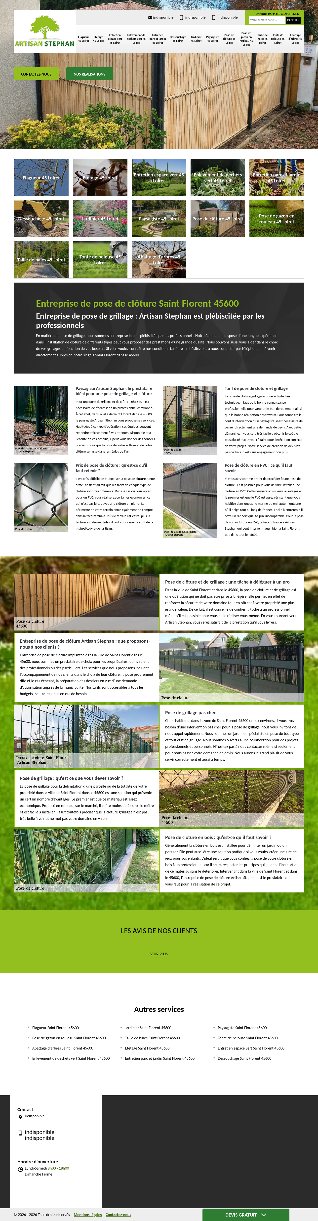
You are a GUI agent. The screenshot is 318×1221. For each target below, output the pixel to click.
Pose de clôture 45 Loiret (229, 38)
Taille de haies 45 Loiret (262, 38)
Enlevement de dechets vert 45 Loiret (136, 38)
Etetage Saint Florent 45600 (147, 1048)
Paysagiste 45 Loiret (212, 39)
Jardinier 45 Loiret (196, 39)
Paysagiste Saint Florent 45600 (242, 1027)
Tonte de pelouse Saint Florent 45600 (248, 1038)
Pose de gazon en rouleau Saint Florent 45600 (69, 1038)
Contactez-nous (36, 74)
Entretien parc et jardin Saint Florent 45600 (160, 1058)
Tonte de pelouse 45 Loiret (278, 38)
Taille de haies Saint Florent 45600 (152, 1038)
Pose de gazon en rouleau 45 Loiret (246, 38)
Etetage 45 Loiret (98, 39)
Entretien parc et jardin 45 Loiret (158, 38)
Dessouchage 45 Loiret (178, 39)
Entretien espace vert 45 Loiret (115, 38)
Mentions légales (88, 1214)
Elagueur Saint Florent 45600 (55, 1027)
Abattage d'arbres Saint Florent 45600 (62, 1048)
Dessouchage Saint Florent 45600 (244, 1058)
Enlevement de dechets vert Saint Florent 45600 (71, 1058)
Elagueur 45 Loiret (83, 39)
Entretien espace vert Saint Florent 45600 (251, 1048)
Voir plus (159, 954)
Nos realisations (89, 74)
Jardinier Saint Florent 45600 (148, 1027)
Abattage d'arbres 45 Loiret (295, 38)
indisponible (160, 17)
